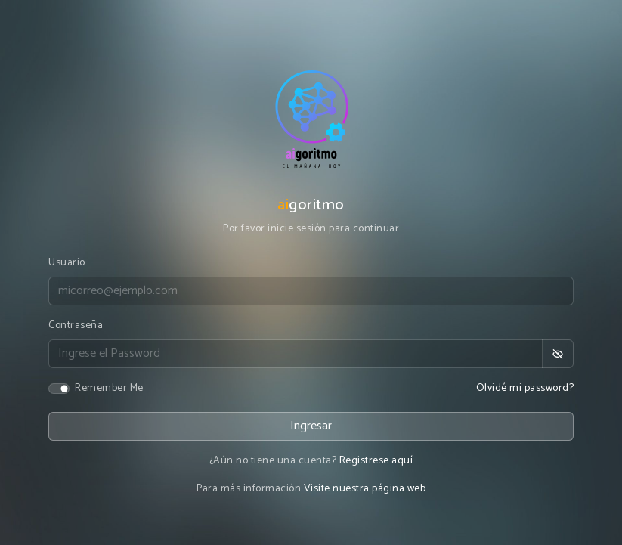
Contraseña (75, 325)
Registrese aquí (376, 460)
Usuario (66, 263)
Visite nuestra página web (365, 488)
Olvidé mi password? (525, 388)
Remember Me (109, 388)
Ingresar (311, 426)
